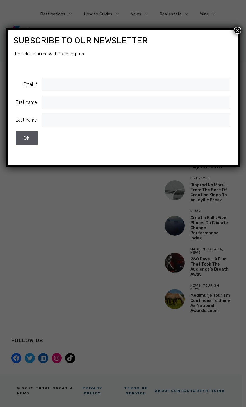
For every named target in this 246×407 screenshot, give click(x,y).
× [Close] (238, 30)
